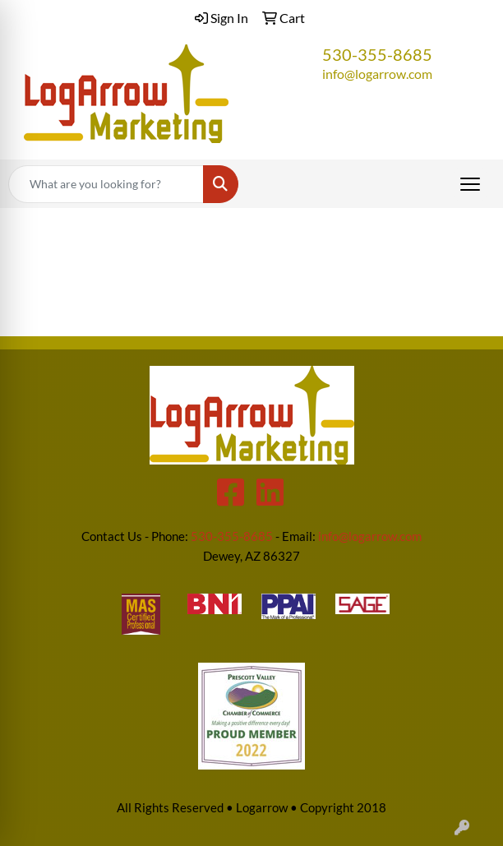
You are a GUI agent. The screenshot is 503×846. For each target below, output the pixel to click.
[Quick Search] (106, 184)
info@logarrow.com (377, 73)
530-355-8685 (377, 54)
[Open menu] (470, 184)
